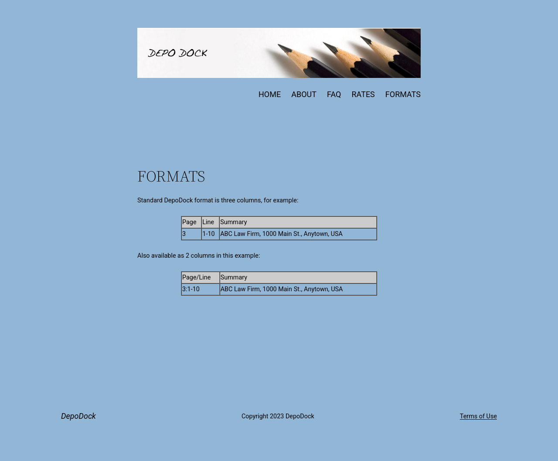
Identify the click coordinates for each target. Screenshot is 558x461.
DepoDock (78, 416)
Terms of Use (478, 416)
